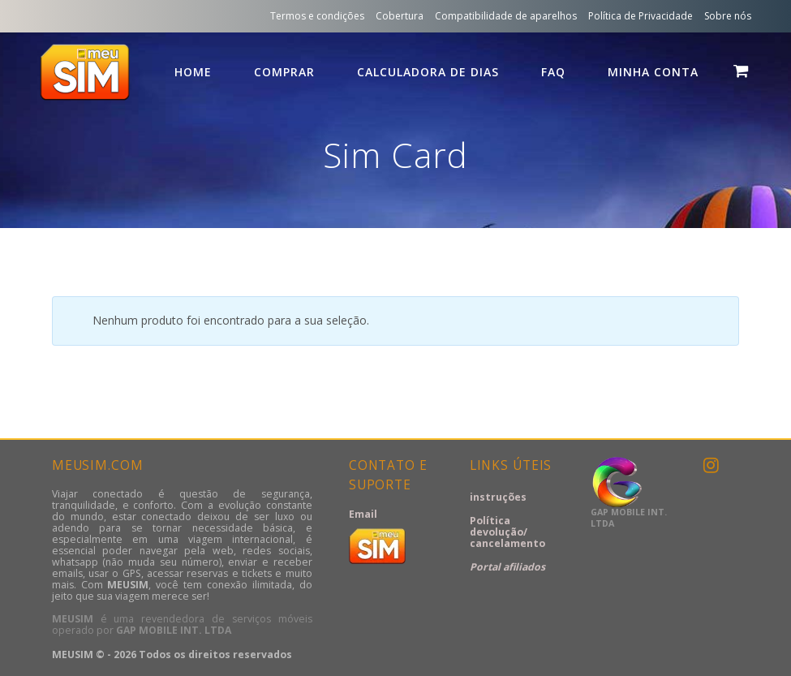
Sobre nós (727, 16)
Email (363, 514)
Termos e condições (317, 16)
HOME (193, 72)
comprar (284, 72)
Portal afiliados (507, 567)
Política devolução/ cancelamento (507, 532)
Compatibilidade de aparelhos (506, 16)
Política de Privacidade (640, 16)
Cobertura (399, 16)
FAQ (553, 72)
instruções (498, 497)
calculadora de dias (428, 72)
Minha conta (653, 72)
